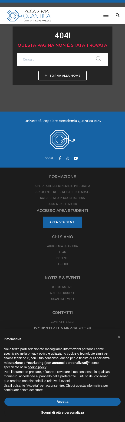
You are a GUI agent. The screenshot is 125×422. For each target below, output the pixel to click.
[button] (119, 336)
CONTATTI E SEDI (62, 321)
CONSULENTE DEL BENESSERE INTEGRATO (63, 192)
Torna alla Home (63, 75)
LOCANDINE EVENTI (62, 299)
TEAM (62, 252)
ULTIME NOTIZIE (62, 287)
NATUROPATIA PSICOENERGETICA (62, 198)
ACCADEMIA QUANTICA (62, 246)
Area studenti (62, 222)
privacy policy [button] (37, 353)
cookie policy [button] (37, 367)
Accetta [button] (63, 401)
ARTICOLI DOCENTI (62, 293)
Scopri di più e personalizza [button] (62, 412)
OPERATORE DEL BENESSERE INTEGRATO (62, 186)
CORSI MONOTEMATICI (62, 204)
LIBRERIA (63, 264)
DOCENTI (62, 258)
